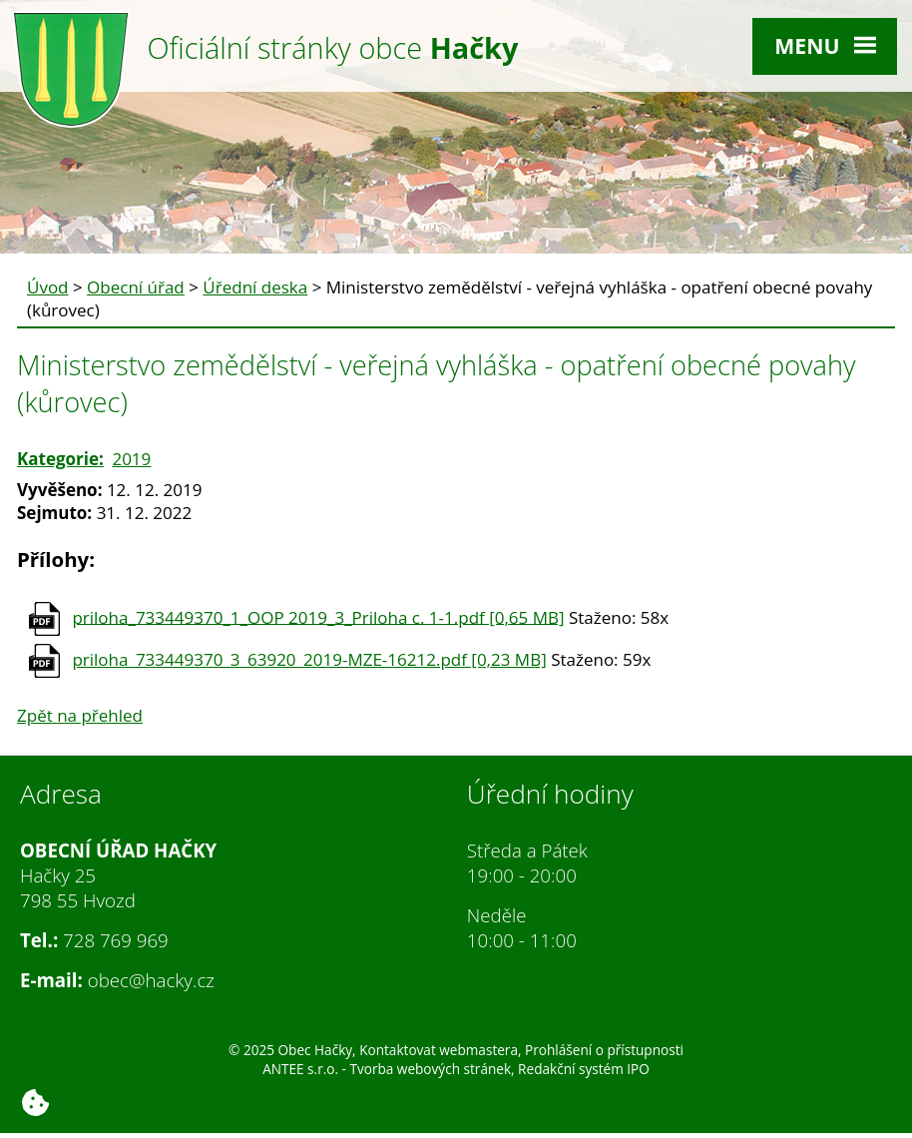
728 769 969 (116, 939)
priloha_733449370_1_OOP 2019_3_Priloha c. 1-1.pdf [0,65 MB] (318, 616)
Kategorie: (60, 458)
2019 (131, 458)
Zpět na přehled (80, 715)
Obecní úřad (136, 287)
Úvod (48, 287)
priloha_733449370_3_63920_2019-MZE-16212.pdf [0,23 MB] (309, 659)
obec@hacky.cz (151, 979)
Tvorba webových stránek (430, 1068)
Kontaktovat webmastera (438, 1049)
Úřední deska (255, 287)
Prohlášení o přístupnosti (604, 1049)
